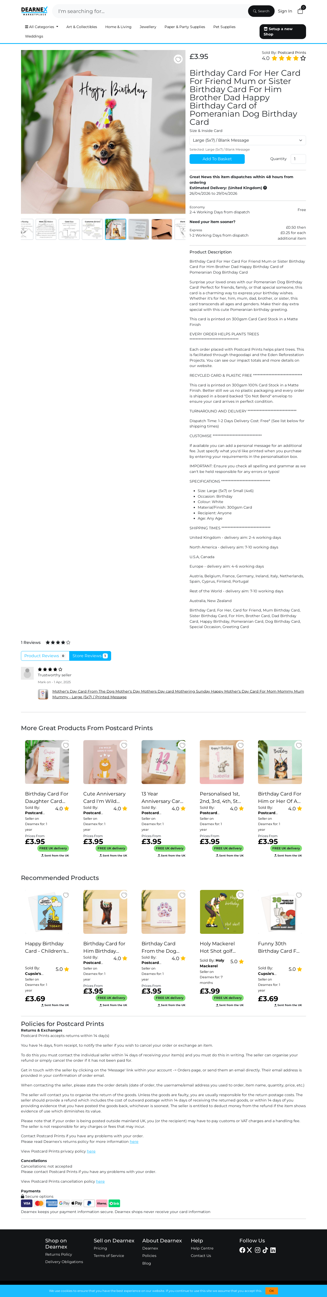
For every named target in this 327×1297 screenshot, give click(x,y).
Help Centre (202, 1248)
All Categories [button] (40, 27)
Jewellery (148, 27)
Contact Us (201, 1255)
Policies (149, 1255)
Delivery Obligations (64, 1261)
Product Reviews (45, 655)
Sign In (285, 11)
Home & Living (118, 27)
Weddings (34, 36)
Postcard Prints (292, 52)
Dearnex (150, 1248)
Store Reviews (90, 655)
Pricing (100, 1248)
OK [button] (271, 1291)
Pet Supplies (224, 27)
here (134, 1141)
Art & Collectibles (81, 27)
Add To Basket (217, 158)
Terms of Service (109, 1255)
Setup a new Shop (278, 31)
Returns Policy (58, 1254)
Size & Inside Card (206, 130)
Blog (146, 1263)
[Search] (149, 11)
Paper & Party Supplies (185, 27)
